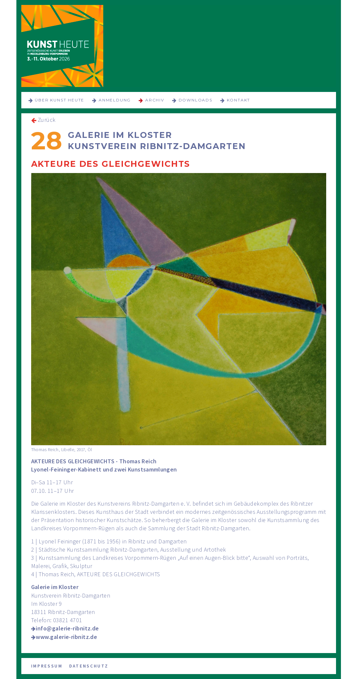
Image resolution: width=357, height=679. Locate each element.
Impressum (47, 666)
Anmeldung (115, 100)
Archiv (154, 100)
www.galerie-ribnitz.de (66, 637)
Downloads (195, 100)
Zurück (47, 119)
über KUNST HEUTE (59, 100)
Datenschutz (89, 666)
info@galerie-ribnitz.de (67, 628)
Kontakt (238, 100)
